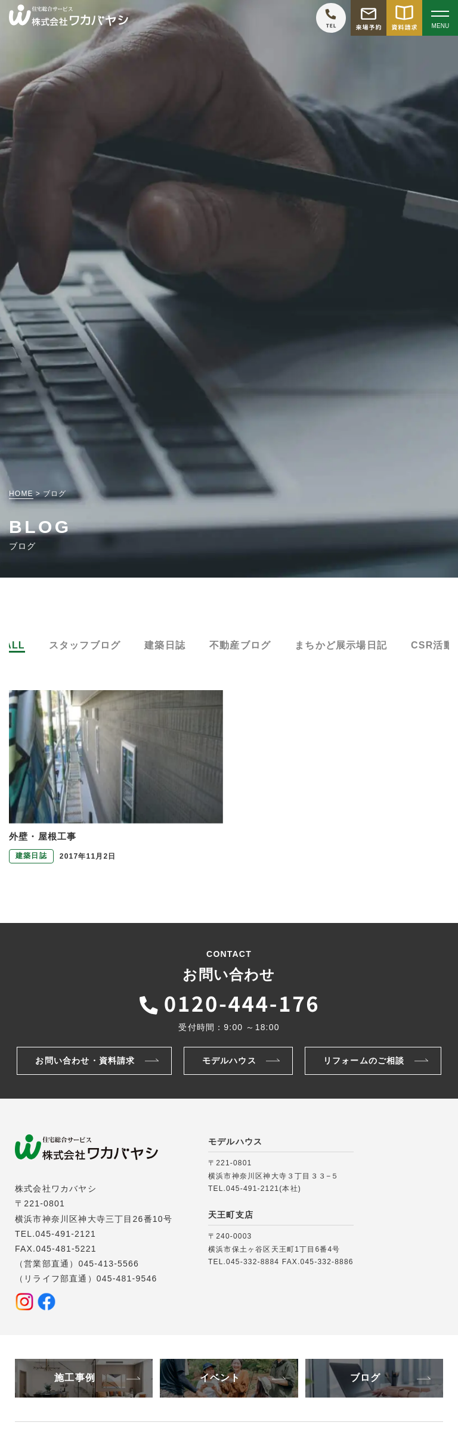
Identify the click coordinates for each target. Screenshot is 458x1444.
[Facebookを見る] (46, 1301)
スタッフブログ (84, 645)
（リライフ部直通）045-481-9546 (86, 1278)
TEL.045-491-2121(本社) (254, 1188)
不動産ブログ (240, 645)
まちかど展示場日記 (341, 645)
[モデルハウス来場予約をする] (368, 18)
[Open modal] (440, 18)
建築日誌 (164, 645)
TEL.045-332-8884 (243, 1262)
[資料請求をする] (404, 18)
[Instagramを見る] (24, 1301)
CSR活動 (432, 645)
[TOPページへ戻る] (68, 18)
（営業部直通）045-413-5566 (77, 1263)
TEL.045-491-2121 (55, 1234)
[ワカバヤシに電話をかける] (331, 18)
